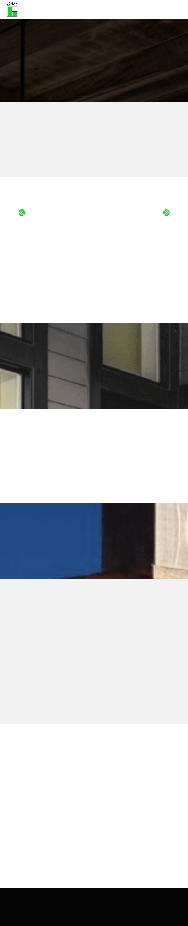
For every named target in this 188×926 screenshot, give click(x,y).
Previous (21, 212)
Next (166, 212)
